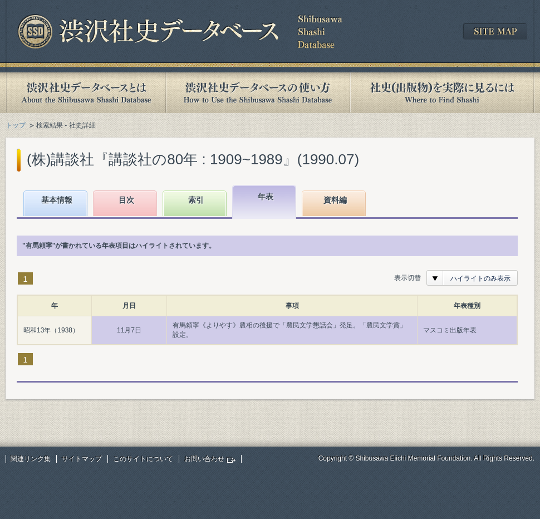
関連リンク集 (31, 459)
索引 (196, 199)
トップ (16, 125)
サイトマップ (82, 459)
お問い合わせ (204, 459)
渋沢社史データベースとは (85, 92)
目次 (126, 199)
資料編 (335, 199)
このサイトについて (143, 459)
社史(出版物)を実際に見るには (442, 92)
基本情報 (56, 199)
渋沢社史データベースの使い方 (257, 92)
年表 (265, 196)
